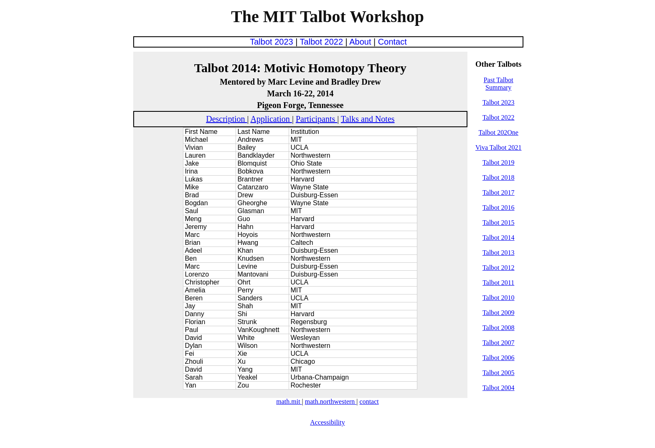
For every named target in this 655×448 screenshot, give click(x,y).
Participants (316, 118)
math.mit (289, 401)
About (361, 41)
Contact (392, 41)
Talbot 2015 (498, 222)
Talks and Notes (368, 118)
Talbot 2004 (498, 387)
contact (369, 401)
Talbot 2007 (498, 342)
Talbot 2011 (498, 282)
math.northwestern (331, 401)
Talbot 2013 (498, 252)
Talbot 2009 (498, 312)
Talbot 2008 (498, 327)
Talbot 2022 (322, 41)
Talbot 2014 (498, 237)
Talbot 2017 (498, 192)
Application (271, 118)
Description (226, 118)
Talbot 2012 (498, 267)
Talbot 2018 (498, 177)
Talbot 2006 (498, 357)
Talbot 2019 (498, 162)
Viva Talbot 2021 (498, 147)
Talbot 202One (498, 132)
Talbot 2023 (272, 41)
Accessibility (327, 422)
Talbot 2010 (498, 297)
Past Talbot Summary (498, 83)
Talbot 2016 (498, 207)
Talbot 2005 (498, 372)
